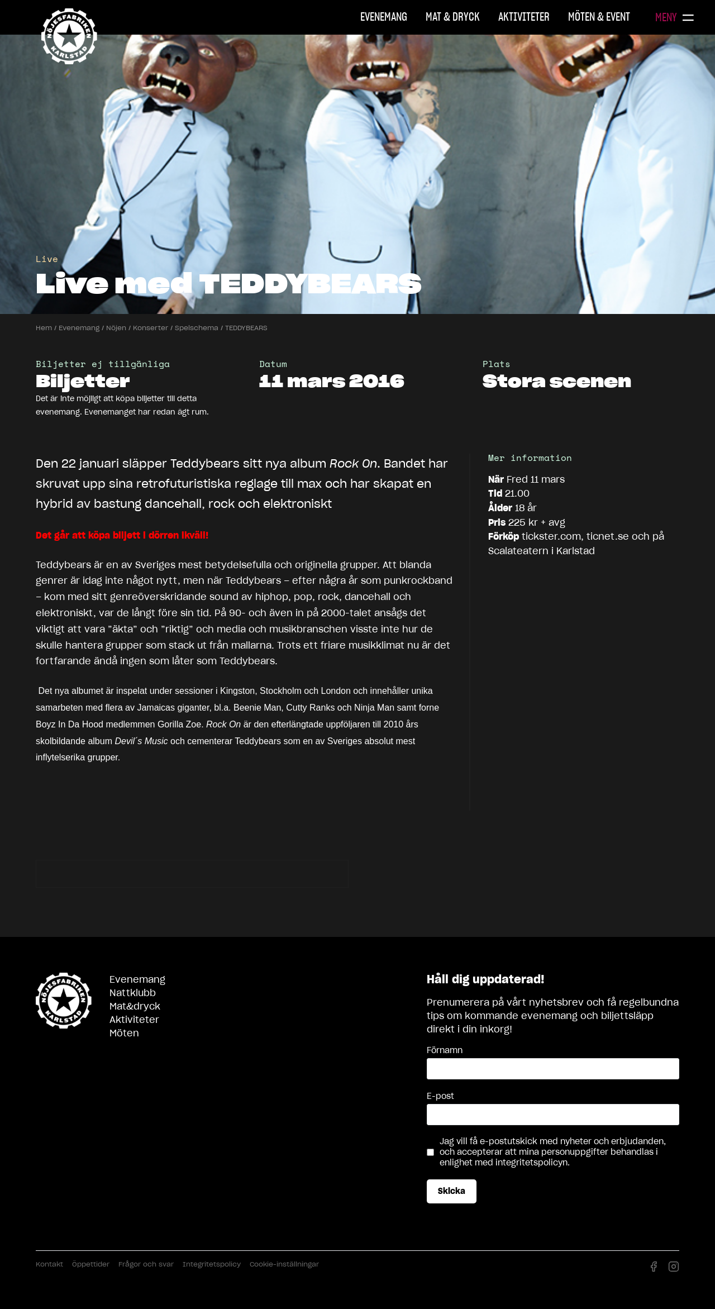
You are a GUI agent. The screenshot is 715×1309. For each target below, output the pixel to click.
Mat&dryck (134, 1006)
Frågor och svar (146, 1264)
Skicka (451, 1191)
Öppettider (90, 1264)
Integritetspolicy (212, 1264)
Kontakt (49, 1264)
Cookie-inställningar (284, 1264)
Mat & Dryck (453, 16)
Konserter (150, 327)
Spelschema (196, 327)
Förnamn (445, 1050)
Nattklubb (132, 992)
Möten (124, 1033)
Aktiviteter (524, 16)
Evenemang (383, 16)
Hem (44, 327)
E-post (440, 1096)
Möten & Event (599, 16)
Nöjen (116, 327)
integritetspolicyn (531, 1163)
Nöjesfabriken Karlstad (69, 36)
